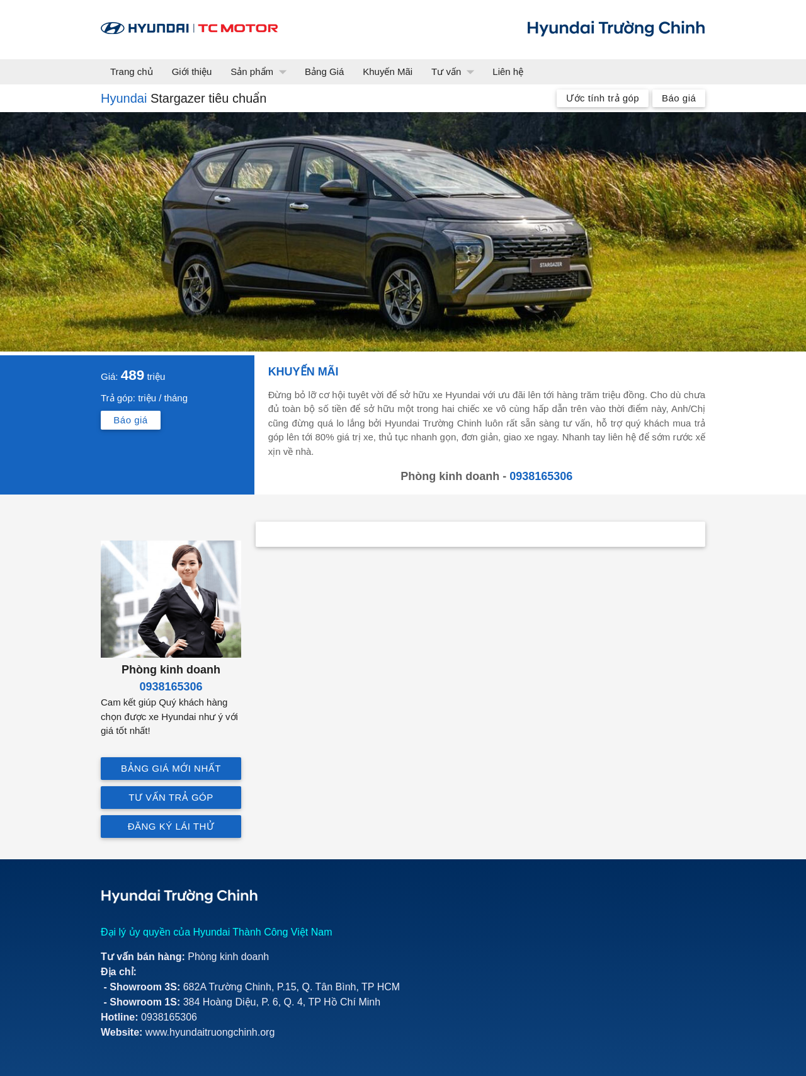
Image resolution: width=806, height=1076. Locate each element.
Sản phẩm (261, 71)
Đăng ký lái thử (171, 826)
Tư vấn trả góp (170, 797)
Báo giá (679, 98)
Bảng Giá (324, 71)
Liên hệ (507, 71)
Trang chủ (131, 71)
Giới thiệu (192, 71)
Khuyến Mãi (387, 71)
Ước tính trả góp (602, 98)
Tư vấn (455, 71)
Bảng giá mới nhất (171, 768)
